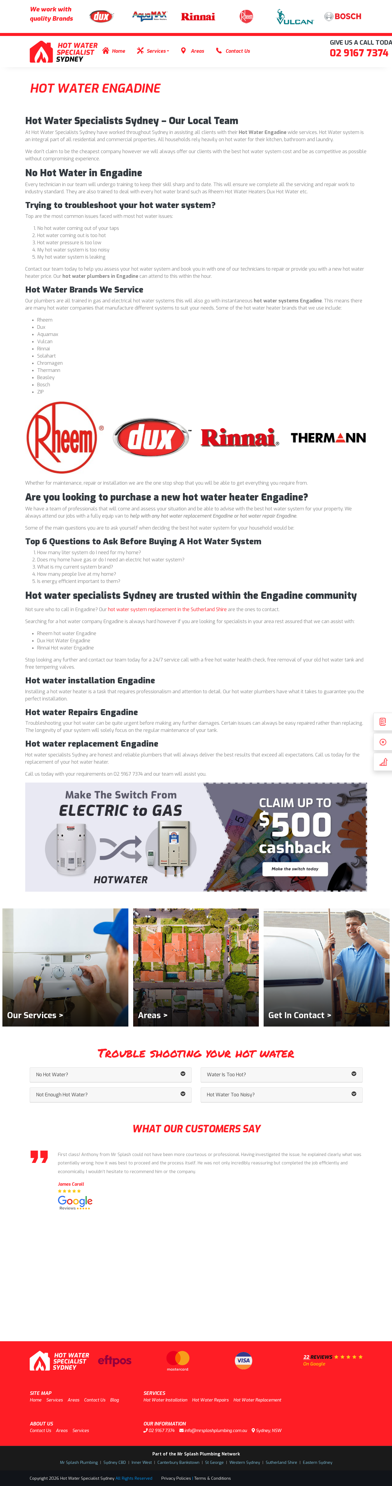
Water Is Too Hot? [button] (281, 1074)
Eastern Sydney (317, 1462)
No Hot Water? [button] (110, 1074)
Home (118, 51)
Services (156, 51)
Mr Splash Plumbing (79, 1462)
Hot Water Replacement (257, 1400)
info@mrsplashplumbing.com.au (213, 1431)
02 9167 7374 (359, 53)
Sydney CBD (114, 1462)
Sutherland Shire (281, 1462)
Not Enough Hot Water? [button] (110, 1094)
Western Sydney (244, 1462)
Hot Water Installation (165, 1400)
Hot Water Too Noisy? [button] (281, 1094)
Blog (114, 1400)
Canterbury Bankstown (178, 1462)
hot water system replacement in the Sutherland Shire (167, 609)
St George (214, 1462)
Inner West (142, 1462)
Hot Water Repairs (210, 1400)
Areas (197, 51)
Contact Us (238, 51)
